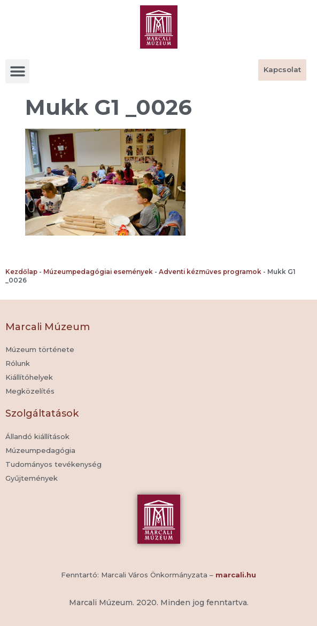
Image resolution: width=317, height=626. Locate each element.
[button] (17, 71)
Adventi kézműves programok (210, 272)
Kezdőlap (21, 272)
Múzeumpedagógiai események (98, 272)
